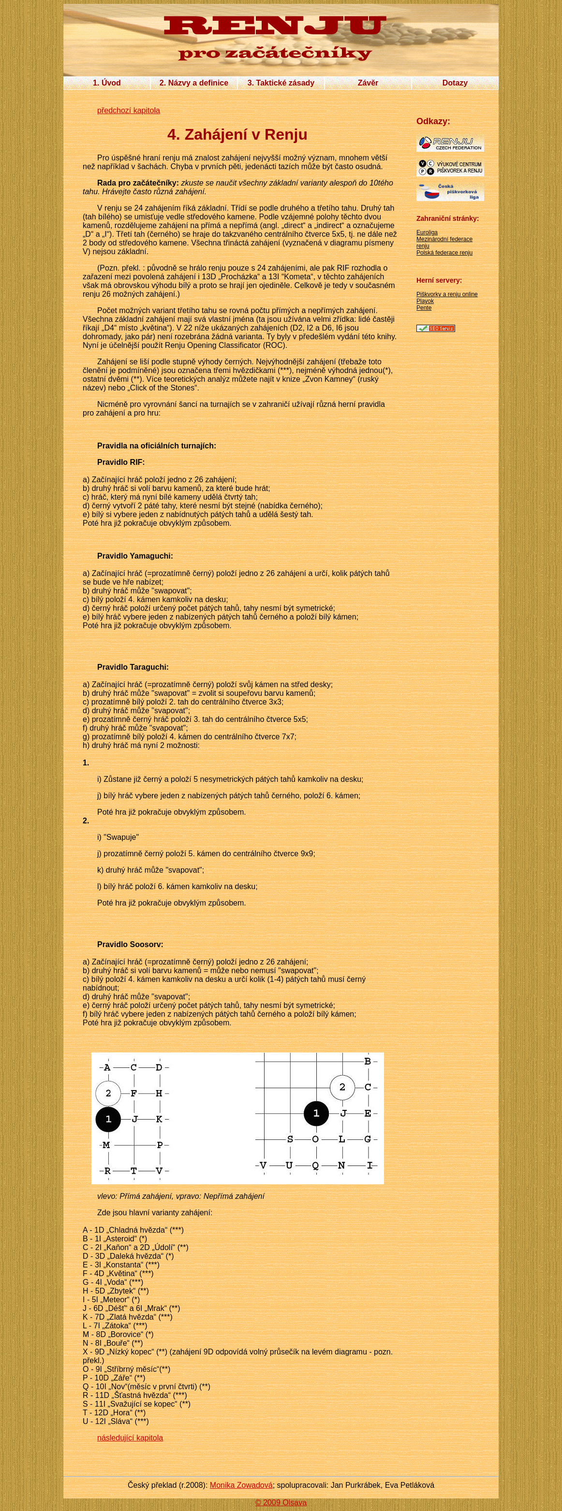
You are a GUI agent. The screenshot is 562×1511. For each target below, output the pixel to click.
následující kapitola (130, 1438)
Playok (425, 301)
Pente (423, 307)
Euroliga (427, 232)
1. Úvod (107, 83)
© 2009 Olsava (281, 1502)
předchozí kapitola (128, 110)
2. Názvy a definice (194, 83)
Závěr (368, 83)
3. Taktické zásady (281, 83)
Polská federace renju (444, 252)
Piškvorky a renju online (447, 294)
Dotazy (455, 83)
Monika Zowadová (241, 1485)
